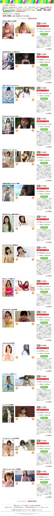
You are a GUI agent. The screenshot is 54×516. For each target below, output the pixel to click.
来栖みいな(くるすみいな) (45, 286)
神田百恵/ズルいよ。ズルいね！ (10, 149)
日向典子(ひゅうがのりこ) (45, 446)
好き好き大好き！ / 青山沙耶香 (10, 309)
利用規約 (34, 509)
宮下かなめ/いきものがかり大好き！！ (12, 116)
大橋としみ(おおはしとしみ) (45, 93)
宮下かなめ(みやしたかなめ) (45, 124)
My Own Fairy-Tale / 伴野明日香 (10, 245)
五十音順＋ (27, 16)
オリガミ (33, 10)
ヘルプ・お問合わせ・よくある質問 (27, 505)
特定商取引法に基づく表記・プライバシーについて (21, 509)
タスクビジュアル (26, 10)
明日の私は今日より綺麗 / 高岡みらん (11, 214)
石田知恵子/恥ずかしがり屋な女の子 (11, 51)
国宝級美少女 (43, 8)
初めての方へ (17, 505)
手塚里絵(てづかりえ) (44, 477)
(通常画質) (44, 34)
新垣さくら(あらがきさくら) (45, 381)
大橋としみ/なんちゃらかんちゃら (11, 85)
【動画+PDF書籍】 (47, 10)
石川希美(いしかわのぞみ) (45, 412)
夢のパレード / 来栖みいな (9, 278)
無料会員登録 (37, 505)
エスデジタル (19, 10)
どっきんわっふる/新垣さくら (9, 374)
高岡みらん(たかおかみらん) (45, 222)
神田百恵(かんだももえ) (44, 157)
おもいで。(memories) (10, 10)
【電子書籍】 (39, 10)
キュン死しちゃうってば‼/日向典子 (11, 438)
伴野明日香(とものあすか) (45, 252)
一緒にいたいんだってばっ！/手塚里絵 (12, 469)
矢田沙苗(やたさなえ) (44, 350)
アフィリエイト (39, 509)
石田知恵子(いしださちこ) (45, 59)
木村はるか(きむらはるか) (45, 28)
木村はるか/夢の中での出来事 (9, 21)
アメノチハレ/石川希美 (8, 404)
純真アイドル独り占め (45, 31)
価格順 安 (18, 16)
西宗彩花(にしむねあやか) (45, 191)
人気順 (13, 16)
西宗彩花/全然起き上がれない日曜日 (11, 183)
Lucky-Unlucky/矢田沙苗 (9, 343)
